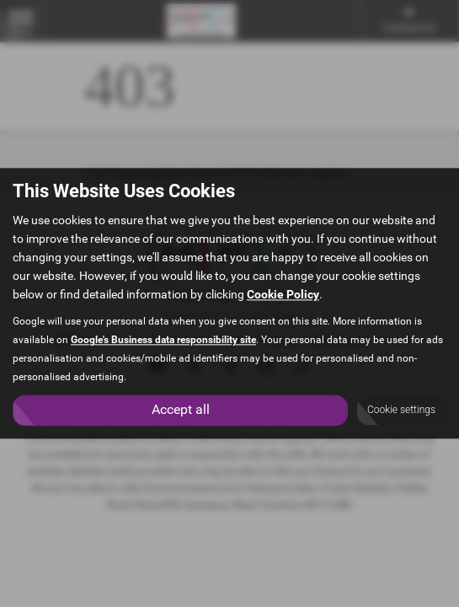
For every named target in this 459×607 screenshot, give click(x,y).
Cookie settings (401, 410)
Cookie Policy (283, 295)
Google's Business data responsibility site (163, 340)
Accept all (181, 410)
